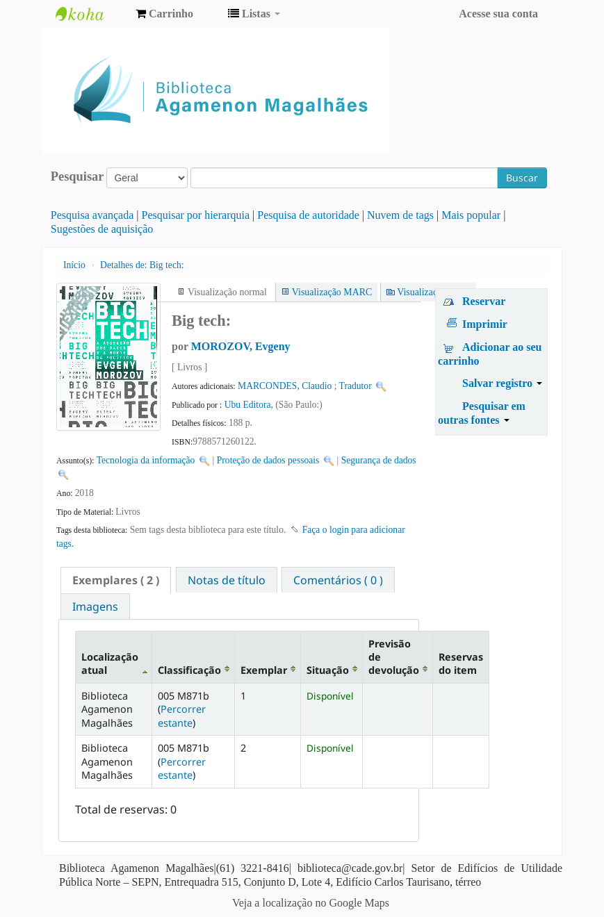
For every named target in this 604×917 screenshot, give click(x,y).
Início (74, 265)
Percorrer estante (182, 715)
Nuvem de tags (400, 215)
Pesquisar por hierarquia (196, 215)
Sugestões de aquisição (102, 229)
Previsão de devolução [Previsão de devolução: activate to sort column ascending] (393, 657)
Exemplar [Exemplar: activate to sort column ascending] (263, 670)
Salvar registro (502, 383)
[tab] (115, 580)
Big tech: (141, 265)
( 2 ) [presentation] (115, 580)
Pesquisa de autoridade (308, 215)
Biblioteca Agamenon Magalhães (90, 14)
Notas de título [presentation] (227, 580)
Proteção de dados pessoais (268, 460)
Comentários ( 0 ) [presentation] (338, 580)
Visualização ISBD (434, 292)
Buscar (522, 177)
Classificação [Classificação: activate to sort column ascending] (189, 670)
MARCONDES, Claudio (285, 386)
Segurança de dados (378, 460)
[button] (164, 14)
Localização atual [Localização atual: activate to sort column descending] (109, 663)
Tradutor (355, 386)
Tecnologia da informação (146, 460)
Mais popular (470, 215)
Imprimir (484, 324)
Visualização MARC (332, 292)
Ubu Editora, (250, 404)
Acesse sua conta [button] (498, 13)
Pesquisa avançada (92, 215)
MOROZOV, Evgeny (241, 346)
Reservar (483, 301)
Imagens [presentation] (95, 606)
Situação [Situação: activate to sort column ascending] (328, 670)
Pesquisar (77, 176)
